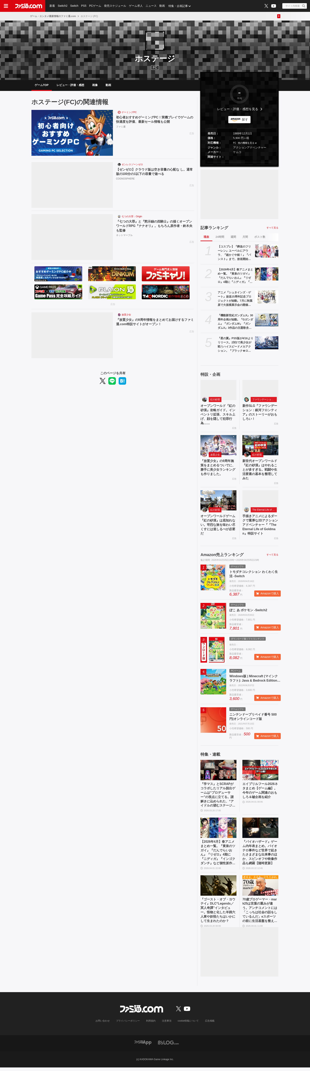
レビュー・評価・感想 (70, 85)
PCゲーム (95, 6)
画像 (95, 85)
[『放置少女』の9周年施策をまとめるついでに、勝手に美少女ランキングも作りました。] (218, 446)
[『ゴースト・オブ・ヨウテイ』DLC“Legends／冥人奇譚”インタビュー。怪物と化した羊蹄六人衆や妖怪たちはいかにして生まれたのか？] (218, 888)
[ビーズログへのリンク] (168, 1045)
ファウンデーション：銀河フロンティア (264, 400)
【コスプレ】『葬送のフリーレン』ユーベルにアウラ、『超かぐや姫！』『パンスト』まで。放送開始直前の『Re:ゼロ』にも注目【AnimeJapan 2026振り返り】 (235, 253)
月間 (245, 237)
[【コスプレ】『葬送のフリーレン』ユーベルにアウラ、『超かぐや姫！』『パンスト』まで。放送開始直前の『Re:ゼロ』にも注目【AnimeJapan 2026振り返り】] (266, 251)
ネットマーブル (124, 235)
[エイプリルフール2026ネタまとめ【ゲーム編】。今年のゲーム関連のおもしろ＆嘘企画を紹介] (260, 772)
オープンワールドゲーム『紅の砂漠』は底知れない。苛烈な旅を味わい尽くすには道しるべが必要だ (217, 526)
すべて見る (272, 228)
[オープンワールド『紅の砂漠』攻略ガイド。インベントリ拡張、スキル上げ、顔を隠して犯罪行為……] (218, 390)
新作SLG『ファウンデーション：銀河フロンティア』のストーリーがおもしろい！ (259, 413)
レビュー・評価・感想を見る (237, 109)
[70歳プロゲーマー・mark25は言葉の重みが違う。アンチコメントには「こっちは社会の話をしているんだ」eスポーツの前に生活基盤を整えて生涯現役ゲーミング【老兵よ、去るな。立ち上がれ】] (260, 888)
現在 (206, 237)
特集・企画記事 (178, 6)
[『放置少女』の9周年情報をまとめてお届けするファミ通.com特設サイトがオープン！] (72, 336)
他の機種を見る (246, 143)
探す (245, 120)
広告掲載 (210, 1024)
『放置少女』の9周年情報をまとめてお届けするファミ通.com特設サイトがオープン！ (155, 322)
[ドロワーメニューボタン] (6, 6)
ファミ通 (121, 127)
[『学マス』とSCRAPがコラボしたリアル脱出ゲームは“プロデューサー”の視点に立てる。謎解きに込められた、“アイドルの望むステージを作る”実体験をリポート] (218, 772)
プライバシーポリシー (128, 1024)
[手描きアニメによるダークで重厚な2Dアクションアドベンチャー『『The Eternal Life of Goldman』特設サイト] (260, 502)
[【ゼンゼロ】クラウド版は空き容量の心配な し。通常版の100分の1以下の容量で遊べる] (72, 186)
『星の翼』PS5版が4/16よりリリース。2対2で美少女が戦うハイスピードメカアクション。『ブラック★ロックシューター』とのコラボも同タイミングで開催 (235, 345)
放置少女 (126, 315)
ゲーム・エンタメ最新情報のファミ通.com (53, 16)
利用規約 (151, 1024)
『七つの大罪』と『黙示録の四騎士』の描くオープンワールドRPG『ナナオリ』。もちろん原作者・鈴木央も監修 (154, 226)
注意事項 (166, 1024)
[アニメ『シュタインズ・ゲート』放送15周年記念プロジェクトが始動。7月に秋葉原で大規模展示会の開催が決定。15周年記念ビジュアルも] (266, 297)
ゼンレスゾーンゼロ (132, 165)
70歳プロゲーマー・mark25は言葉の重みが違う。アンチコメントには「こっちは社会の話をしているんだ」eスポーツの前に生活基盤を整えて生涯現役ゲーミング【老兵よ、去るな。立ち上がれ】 (259, 913)
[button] (239, 162)
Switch (74, 6)
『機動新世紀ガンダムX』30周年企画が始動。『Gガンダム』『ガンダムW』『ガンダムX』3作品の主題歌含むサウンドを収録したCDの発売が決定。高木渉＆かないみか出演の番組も (235, 322)
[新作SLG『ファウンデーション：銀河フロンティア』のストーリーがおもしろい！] (260, 390)
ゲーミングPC (129, 112)
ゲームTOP (42, 85)
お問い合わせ (102, 1024)
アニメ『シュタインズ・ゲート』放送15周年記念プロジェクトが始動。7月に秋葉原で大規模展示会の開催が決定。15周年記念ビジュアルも (235, 299)
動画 (162, 6)
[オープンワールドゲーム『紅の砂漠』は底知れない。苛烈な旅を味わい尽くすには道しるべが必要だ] (218, 502)
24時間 (219, 237)
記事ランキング (214, 228)
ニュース (151, 6)
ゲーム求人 (136, 6)
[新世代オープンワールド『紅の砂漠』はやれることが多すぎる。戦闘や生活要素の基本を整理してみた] (260, 446)
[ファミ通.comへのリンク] (28, 6)
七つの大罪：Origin (132, 217)
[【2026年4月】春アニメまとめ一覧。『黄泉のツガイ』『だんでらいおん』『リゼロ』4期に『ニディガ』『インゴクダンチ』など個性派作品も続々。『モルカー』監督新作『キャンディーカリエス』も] (266, 274)
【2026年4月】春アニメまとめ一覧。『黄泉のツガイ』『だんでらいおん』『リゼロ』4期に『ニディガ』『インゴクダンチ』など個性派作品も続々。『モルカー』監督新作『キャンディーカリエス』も (235, 276)
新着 (52, 6)
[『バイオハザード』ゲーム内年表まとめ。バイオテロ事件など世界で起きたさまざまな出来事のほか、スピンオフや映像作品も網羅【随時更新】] (260, 830)
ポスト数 (259, 237)
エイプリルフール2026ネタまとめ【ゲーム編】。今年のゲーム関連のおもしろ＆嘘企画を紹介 (260, 792)
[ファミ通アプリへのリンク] (142, 1045)
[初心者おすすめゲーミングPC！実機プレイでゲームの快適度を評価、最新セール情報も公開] (72, 133)
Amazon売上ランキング (222, 556)
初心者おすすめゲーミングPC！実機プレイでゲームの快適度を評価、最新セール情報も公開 (154, 120)
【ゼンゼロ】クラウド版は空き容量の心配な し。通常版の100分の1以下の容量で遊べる (154, 172)
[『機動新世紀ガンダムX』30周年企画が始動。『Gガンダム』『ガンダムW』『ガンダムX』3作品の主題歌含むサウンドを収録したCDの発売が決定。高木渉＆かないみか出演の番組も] (266, 320)
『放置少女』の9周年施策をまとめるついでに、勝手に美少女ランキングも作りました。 (217, 468)
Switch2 (62, 6)
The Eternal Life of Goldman (264, 511)
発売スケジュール (115, 6)
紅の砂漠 (215, 400)
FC (234, 143)
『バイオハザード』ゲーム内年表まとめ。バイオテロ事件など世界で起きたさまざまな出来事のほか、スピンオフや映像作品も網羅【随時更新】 (259, 855)
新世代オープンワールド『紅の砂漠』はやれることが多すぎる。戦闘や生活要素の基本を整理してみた (259, 470)
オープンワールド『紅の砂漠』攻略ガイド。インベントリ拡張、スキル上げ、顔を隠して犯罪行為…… (217, 415)
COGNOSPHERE (125, 179)
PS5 (83, 6)
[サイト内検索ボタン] (294, 6)
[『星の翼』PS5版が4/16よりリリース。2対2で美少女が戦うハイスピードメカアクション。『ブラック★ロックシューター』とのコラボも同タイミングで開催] (266, 343)
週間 (233, 237)
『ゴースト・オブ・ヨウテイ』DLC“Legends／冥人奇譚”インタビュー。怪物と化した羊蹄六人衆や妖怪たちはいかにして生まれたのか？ (217, 913)
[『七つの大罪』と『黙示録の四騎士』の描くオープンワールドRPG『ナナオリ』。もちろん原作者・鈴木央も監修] (72, 238)
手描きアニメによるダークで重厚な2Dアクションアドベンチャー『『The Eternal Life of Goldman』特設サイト (260, 526)
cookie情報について (188, 1024)
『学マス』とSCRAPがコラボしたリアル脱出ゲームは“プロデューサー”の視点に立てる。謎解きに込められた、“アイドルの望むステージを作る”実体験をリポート (217, 797)
